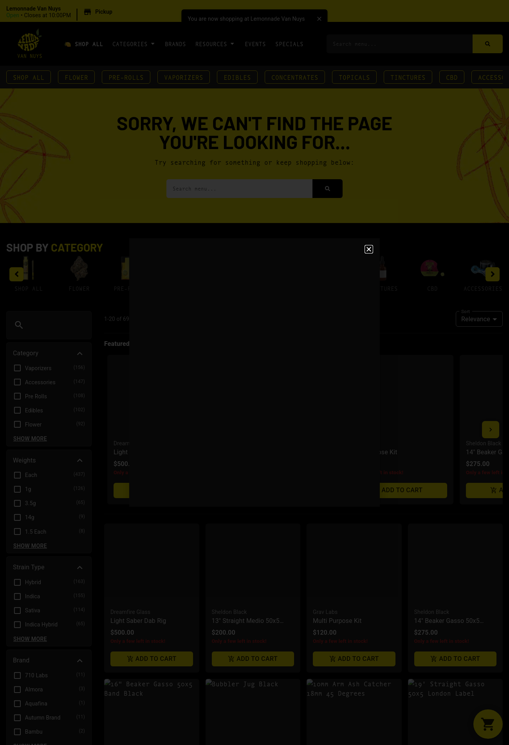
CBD (452, 76)
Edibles (237, 76)
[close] (319, 19)
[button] (60, 12)
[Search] (488, 43)
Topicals (354, 76)
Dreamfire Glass (130, 431)
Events (255, 44)
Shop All (28, 76)
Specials (289, 44)
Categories (133, 43)
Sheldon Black (229, 431)
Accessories (483, 288)
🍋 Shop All (83, 44)
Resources (215, 43)
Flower (76, 76)
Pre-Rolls (126, 76)
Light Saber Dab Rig (138, 439)
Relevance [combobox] (475, 319)
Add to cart (152, 478)
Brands (175, 44)
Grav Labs (325, 431)
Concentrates (294, 76)
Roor (319, 586)
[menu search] (55, 325)
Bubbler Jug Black (237, 595)
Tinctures (408, 76)
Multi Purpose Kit (337, 439)
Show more (30, 438)
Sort (465, 311)
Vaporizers (183, 76)
